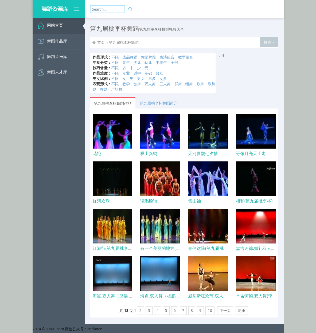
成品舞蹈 (129, 57)
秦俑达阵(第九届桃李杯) (210, 248)
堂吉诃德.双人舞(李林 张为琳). (264, 296)
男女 (141, 78)
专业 (126, 73)
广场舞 (116, 89)
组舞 (189, 83)
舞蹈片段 (148, 57)
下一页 (225, 310)
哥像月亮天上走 (251, 153)
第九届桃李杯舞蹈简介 (158, 103)
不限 (115, 57)
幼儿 (148, 62)
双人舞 (150, 83)
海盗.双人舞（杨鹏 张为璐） (167, 296)
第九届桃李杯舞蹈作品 (112, 103)
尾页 (241, 310)
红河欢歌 (101, 201)
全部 (174, 62)
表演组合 (166, 57)
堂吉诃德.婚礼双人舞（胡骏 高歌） (269, 248)
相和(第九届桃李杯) (254, 201)
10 (210, 310)
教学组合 (185, 57)
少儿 (137, 62)
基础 (148, 73)
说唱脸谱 (148, 201)
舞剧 (103, 89)
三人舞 (165, 83)
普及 (159, 73)
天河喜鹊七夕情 (203, 153)
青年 (126, 62)
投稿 (269, 42)
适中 (137, 73)
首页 (101, 42)
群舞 (178, 83)
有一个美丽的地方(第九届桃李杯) (171, 248)
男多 (152, 78)
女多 (163, 78)
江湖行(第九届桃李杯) (113, 248)
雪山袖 (194, 201)
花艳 (97, 153)
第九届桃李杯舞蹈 (124, 42)
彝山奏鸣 (148, 153)
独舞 (137, 83)
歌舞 (200, 83)
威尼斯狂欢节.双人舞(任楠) (213, 296)
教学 (126, 83)
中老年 (161, 62)
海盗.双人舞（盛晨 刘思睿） (119, 296)
